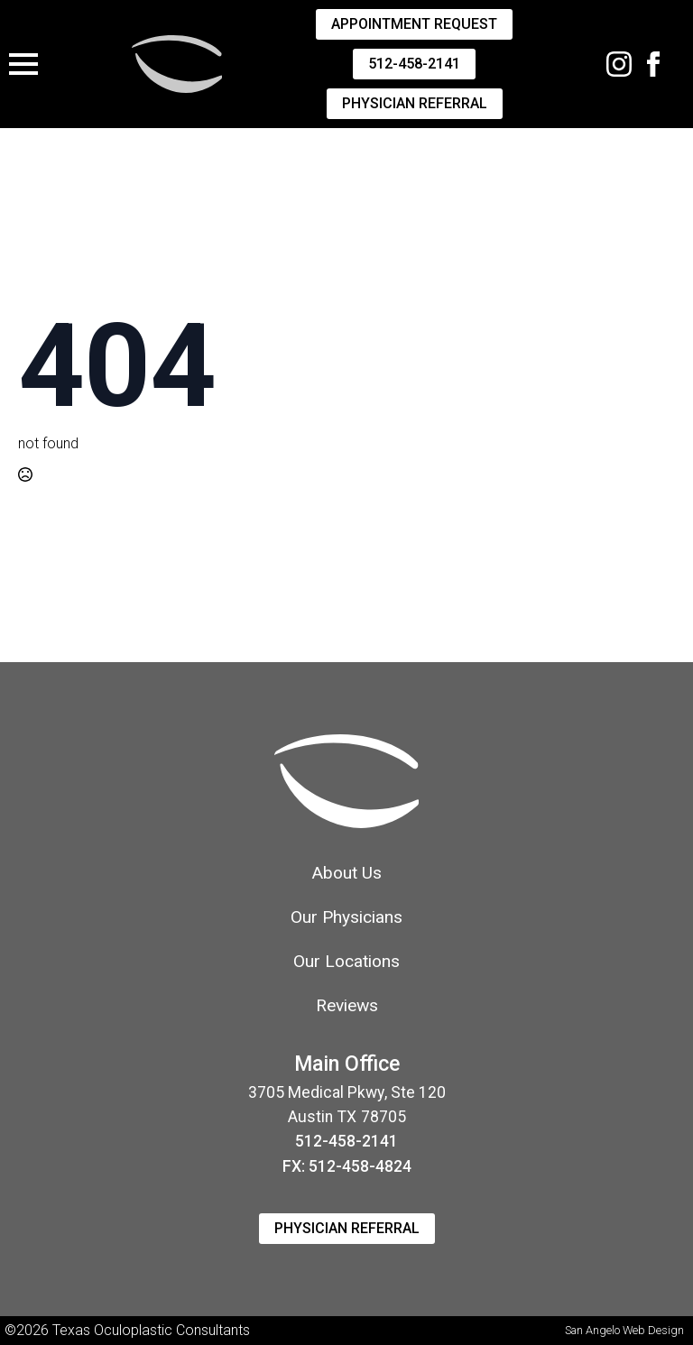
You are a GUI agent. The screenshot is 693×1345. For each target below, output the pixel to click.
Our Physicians (346, 917)
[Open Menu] (23, 64)
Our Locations (346, 961)
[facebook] (653, 64)
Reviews (347, 1005)
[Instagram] (619, 64)
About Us (346, 872)
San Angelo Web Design (624, 1330)
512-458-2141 (346, 1141)
